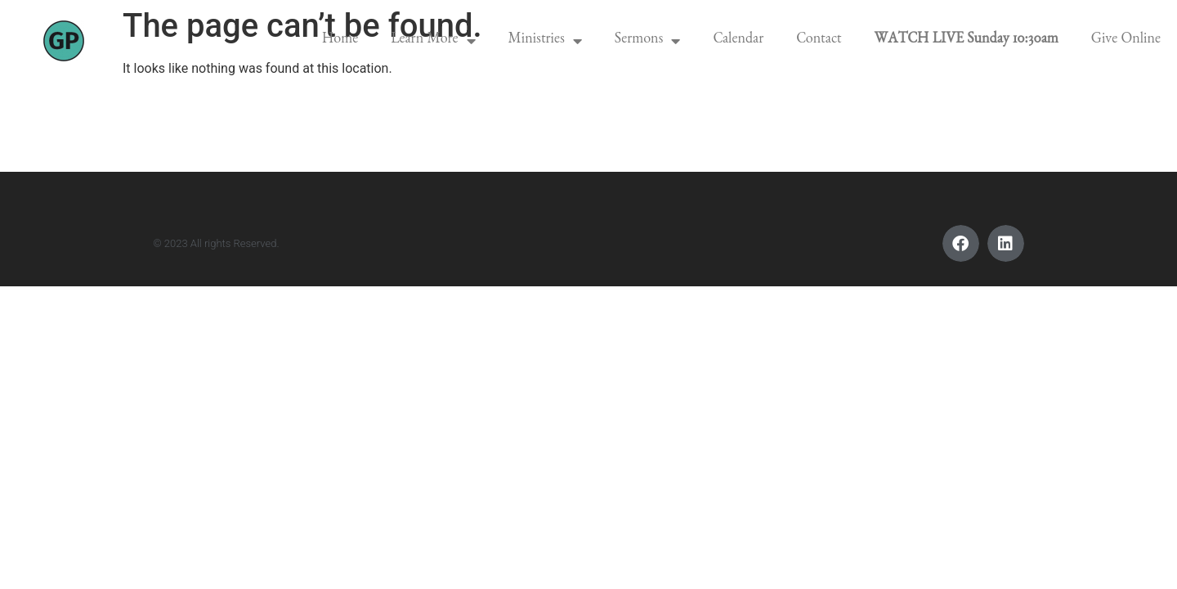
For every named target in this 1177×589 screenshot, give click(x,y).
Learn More (433, 40)
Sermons (648, 40)
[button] (960, 243)
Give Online (1126, 41)
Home (340, 41)
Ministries (545, 40)
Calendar (738, 41)
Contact (818, 41)
